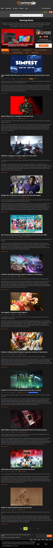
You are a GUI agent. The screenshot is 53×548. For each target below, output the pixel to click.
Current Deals (15, 50)
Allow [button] (46, 544)
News (26, 8)
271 (30, 528)
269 (21, 528)
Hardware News (17, 53)
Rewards (21, 8)
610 (38, 528)
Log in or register (46, 8)
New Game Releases (41, 50)
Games (2, 8)
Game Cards (8, 8)
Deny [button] (38, 544)
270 (25, 528)
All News (5, 50)
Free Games (5, 53)
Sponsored (35, 53)
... (17, 528)
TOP (27, 53)
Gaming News (27, 50)
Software (15, 8)
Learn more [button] (15, 545)
